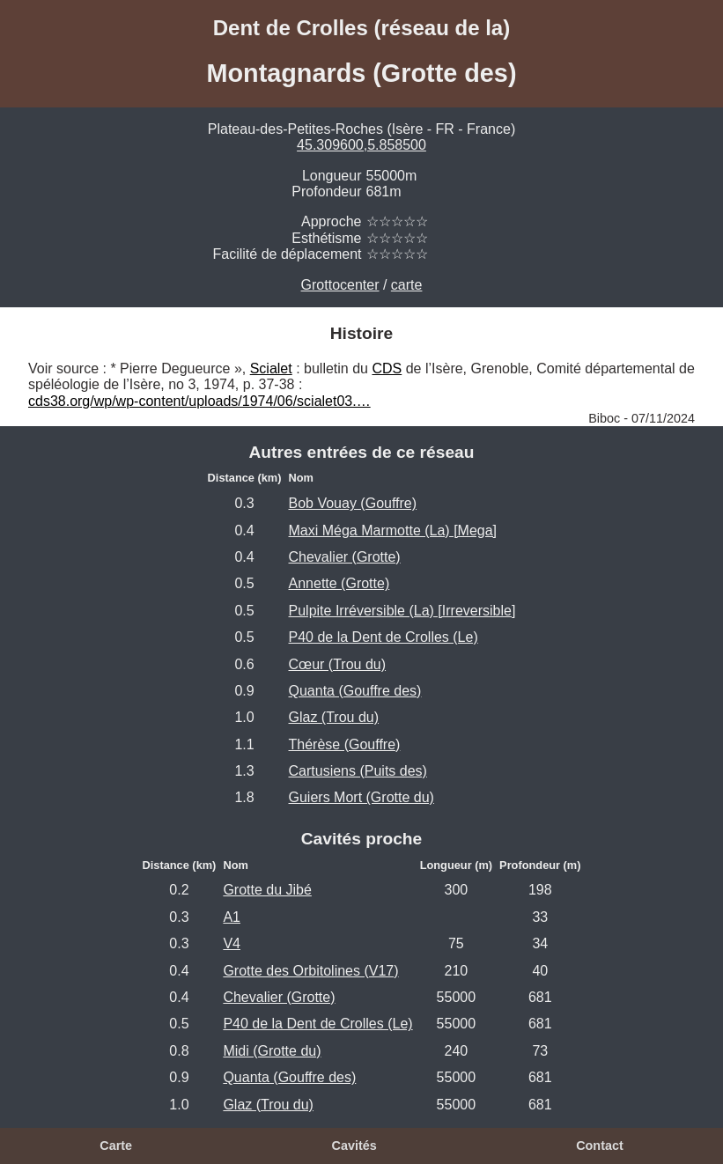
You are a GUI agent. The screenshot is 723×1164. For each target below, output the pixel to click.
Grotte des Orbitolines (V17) (310, 970)
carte (407, 284)
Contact (599, 1145)
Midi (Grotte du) (272, 1050)
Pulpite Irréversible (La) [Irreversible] (402, 610)
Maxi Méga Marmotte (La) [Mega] (393, 530)
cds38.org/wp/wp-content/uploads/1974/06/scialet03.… (199, 401)
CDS (387, 368)
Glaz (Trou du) (334, 717)
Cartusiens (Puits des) (358, 770)
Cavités (354, 1145)
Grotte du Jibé (267, 889)
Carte (116, 1145)
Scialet (271, 368)
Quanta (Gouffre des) (355, 690)
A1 (231, 917)
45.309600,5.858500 (361, 144)
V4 (231, 943)
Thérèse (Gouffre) (345, 744)
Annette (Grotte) (339, 583)
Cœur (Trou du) (338, 664)
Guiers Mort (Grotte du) (361, 797)
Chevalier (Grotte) (345, 556)
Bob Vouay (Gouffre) (353, 503)
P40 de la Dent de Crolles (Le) (383, 637)
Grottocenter (340, 284)
